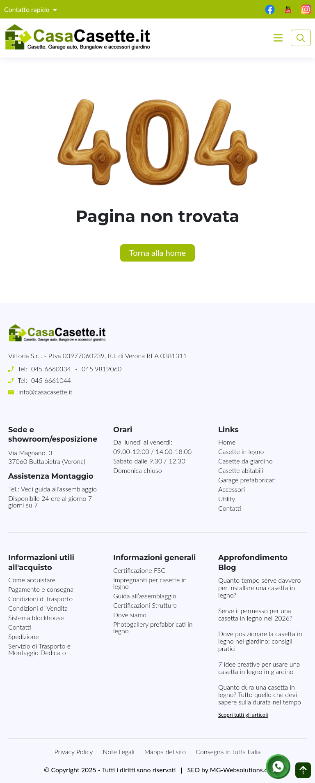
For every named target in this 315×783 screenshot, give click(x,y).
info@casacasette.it (45, 392)
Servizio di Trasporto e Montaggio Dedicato (39, 649)
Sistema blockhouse (36, 617)
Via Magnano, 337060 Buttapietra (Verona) (46, 457)
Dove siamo (129, 615)
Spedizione (23, 636)
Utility (226, 499)
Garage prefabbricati (247, 480)
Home (226, 442)
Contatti (229, 508)
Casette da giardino (245, 461)
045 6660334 (51, 369)
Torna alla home (157, 252)
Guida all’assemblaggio (144, 596)
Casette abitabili (240, 470)
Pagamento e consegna (40, 589)
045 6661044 (51, 380)
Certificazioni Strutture (145, 605)
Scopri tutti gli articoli (243, 715)
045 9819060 (101, 369)
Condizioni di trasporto (40, 598)
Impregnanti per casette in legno (150, 583)
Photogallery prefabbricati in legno (153, 627)
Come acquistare (31, 580)
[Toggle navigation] (278, 38)
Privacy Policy (74, 751)
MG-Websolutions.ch (240, 770)
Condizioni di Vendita (38, 608)
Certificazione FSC (139, 570)
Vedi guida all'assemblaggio (59, 489)
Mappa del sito (165, 751)
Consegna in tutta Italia (228, 751)
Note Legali (118, 751)
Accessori (231, 489)
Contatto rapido (27, 9)
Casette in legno (241, 451)
